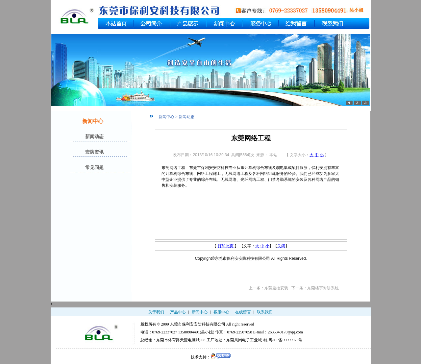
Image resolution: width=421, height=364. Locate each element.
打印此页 (226, 246)
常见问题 (94, 167)
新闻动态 (94, 136)
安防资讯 (94, 152)
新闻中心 (200, 312)
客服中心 (221, 312)
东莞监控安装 (276, 288)
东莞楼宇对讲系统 (323, 288)
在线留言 (243, 312)
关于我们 (156, 312)
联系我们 (265, 312)
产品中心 (178, 312)
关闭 (281, 246)
